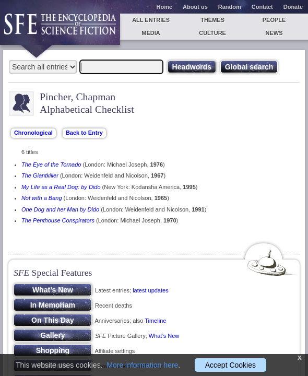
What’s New (164, 336)
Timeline (155, 321)
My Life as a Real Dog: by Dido (61, 187)
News (274, 33)
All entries (151, 20)
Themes (212, 20)
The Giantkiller (39, 175)
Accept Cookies (230, 365)
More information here (142, 365)
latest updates (151, 290)
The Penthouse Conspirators (57, 220)
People (274, 20)
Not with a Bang (41, 198)
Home (165, 7)
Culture (212, 33)
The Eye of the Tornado (51, 164)
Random (229, 7)
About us (195, 7)
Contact (262, 7)
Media (150, 33)
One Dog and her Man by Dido (60, 209)
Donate (293, 7)
